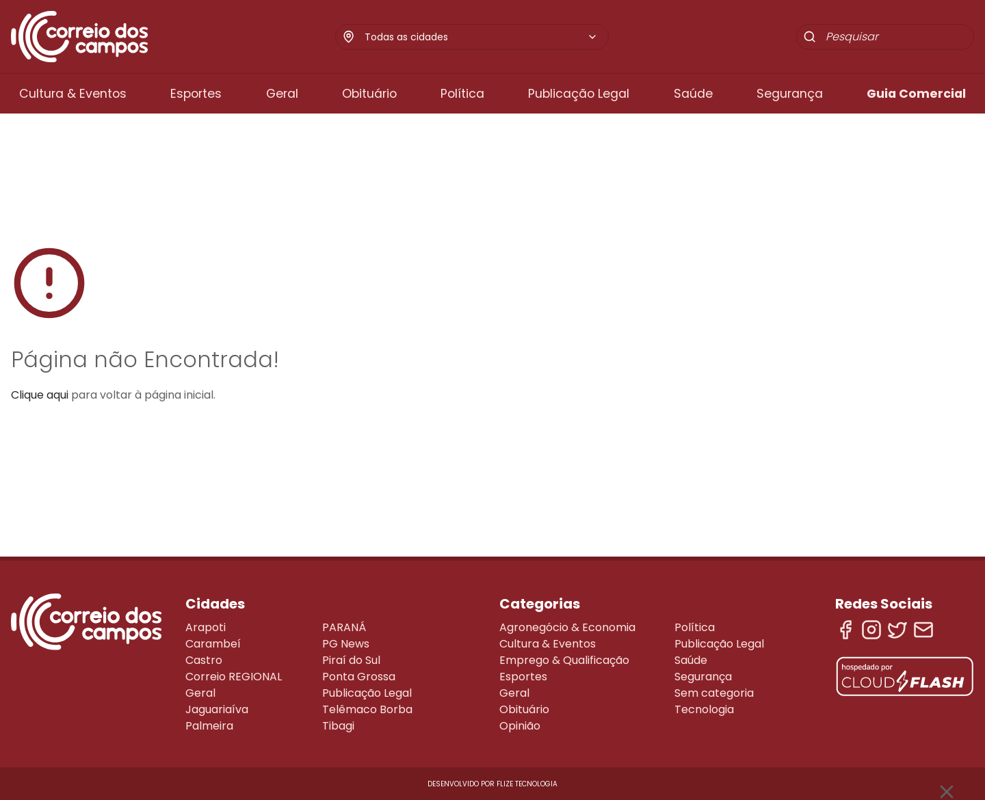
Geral (282, 93)
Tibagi (338, 726)
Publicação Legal (578, 93)
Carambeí (213, 644)
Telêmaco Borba (367, 709)
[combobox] (481, 37)
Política (462, 93)
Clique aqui (39, 395)
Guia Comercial (916, 93)
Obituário (369, 93)
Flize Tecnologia (527, 784)
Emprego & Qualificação (564, 660)
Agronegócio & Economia (567, 627)
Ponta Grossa (358, 676)
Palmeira (209, 726)
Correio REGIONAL (233, 676)
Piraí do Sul (351, 660)
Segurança (790, 93)
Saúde (693, 93)
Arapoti (205, 627)
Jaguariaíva (216, 709)
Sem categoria (714, 693)
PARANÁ (344, 627)
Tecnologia (704, 709)
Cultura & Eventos (73, 93)
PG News (345, 644)
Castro (203, 660)
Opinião (519, 726)
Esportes (196, 93)
